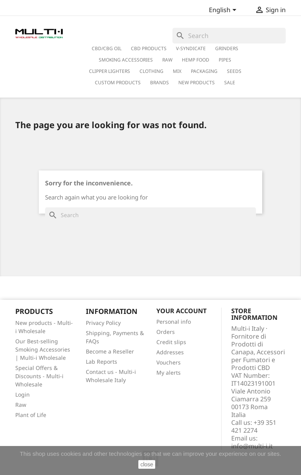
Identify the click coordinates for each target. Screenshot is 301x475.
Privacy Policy (103, 322)
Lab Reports (101, 361)
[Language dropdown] (224, 10)
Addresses (170, 352)
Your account (181, 310)
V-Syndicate (191, 48)
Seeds (234, 71)
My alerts (168, 372)
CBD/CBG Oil (106, 48)
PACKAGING (204, 71)
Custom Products (118, 82)
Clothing (151, 71)
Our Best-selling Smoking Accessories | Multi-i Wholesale (42, 349)
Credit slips (171, 342)
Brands (159, 82)
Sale (229, 82)
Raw (20, 404)
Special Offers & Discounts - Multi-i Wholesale (39, 376)
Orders (165, 331)
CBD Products (149, 48)
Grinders (226, 48)
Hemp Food (195, 59)
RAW (167, 59)
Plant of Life (30, 415)
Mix (177, 71)
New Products (196, 82)
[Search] (229, 36)
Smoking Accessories (126, 59)
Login (22, 394)
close (146, 464)
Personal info (173, 321)
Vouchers (168, 362)
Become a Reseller (110, 351)
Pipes (225, 59)
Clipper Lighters (109, 71)
